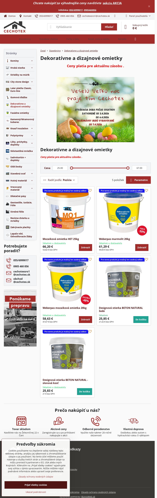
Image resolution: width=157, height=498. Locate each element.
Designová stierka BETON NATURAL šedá (121, 309)
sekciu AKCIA (112, 3)
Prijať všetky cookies (36, 484)
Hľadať (109, 27)
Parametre (138, 180)
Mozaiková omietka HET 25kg (61, 239)
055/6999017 (76, 10)
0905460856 (90, 10)
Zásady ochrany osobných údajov (98, 492)
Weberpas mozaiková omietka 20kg (65, 308)
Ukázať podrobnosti (36, 492)
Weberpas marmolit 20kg (114, 239)
